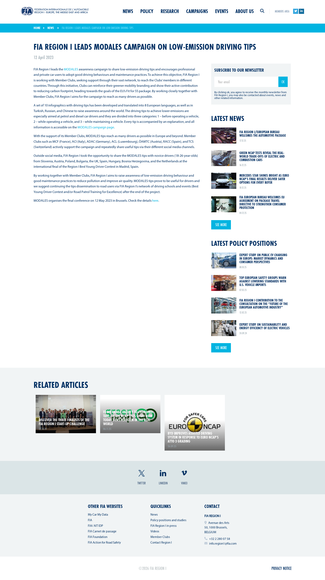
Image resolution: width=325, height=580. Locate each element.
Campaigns (197, 11)
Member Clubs (160, 537)
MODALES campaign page (96, 127)
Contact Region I (161, 542)
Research (170, 11)
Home (37, 28)
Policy (146, 11)
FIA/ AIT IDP (95, 526)
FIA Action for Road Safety (104, 542)
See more (221, 224)
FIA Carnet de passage (102, 531)
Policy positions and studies (168, 520)
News (128, 11)
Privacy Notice (282, 568)
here (155, 201)
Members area (282, 11)
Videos (154, 531)
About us (244, 11)
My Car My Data (98, 514)
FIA (90, 520)
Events (221, 11)
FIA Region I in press (163, 526)
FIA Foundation (97, 537)
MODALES (71, 69)
